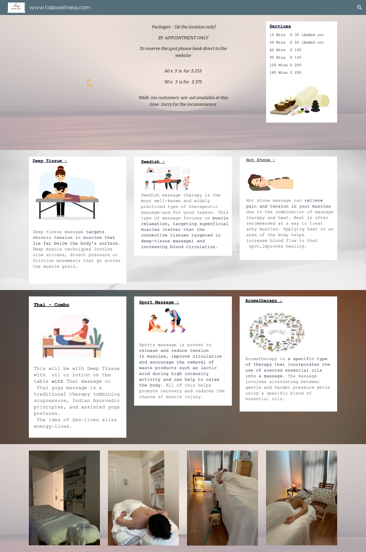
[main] (183, 68)
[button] (359, 7)
